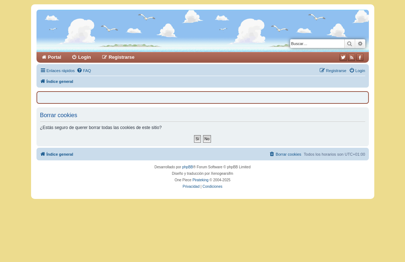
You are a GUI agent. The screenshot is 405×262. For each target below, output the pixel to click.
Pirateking (200, 180)
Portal (54, 57)
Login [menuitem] (84, 57)
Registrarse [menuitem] (122, 57)
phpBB (187, 167)
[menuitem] (84, 70)
